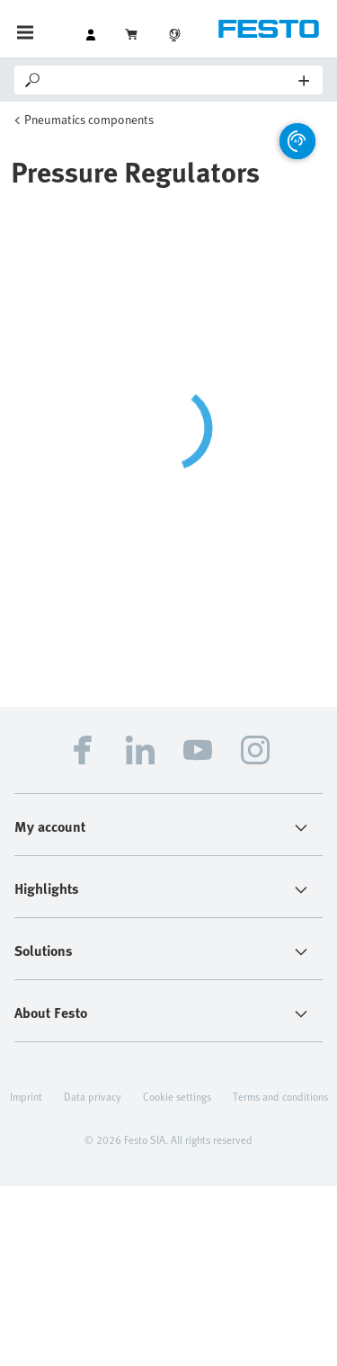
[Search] (171, 80)
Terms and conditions (280, 1096)
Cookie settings (177, 1096)
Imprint (26, 1096)
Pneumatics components (89, 119)
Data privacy (92, 1096)
